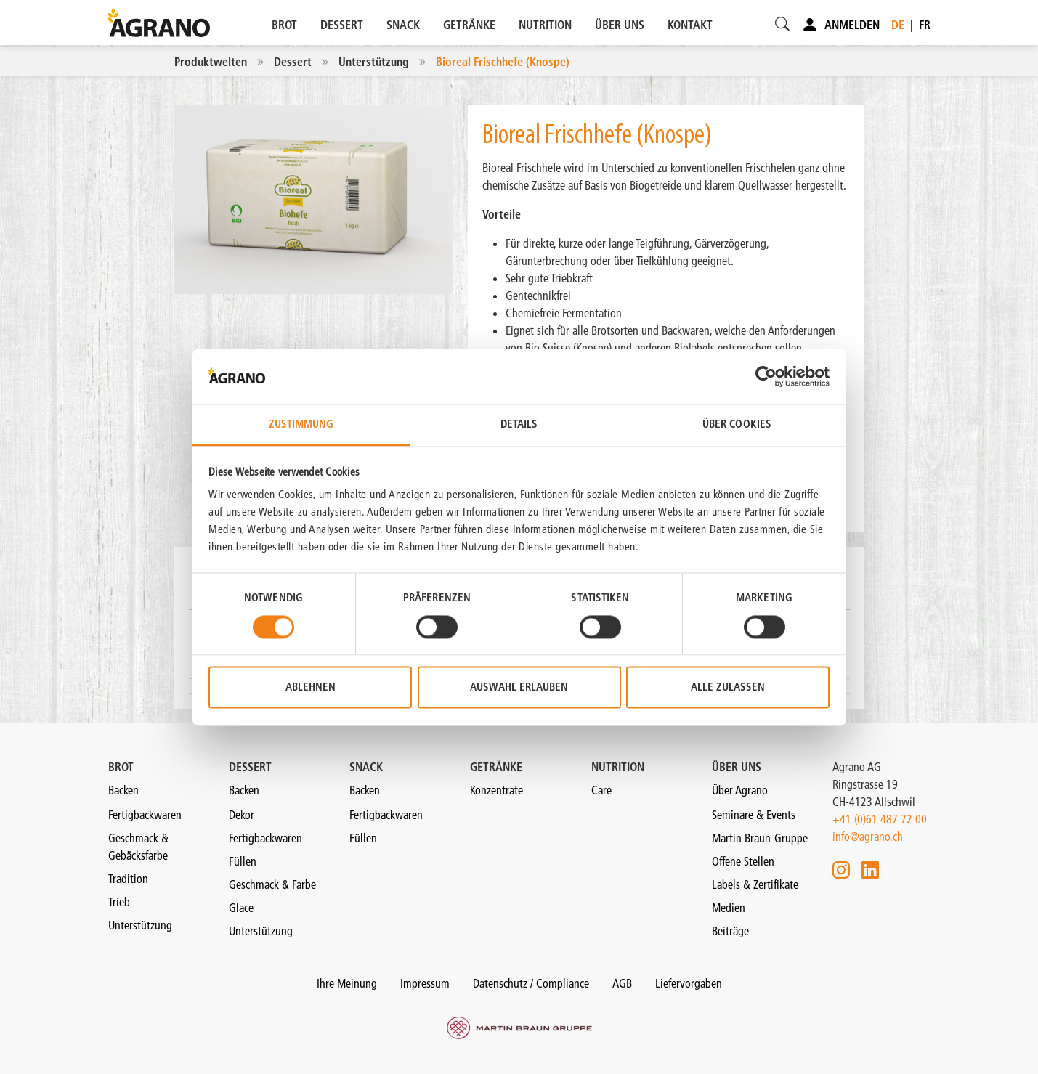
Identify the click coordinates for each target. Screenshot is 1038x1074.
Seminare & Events (753, 814)
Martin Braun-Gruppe (760, 838)
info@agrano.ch (867, 836)
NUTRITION (545, 24)
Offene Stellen (743, 861)
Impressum (425, 983)
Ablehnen (310, 687)
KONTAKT (690, 24)
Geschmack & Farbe (272, 884)
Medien (728, 907)
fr (924, 24)
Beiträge (730, 931)
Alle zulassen (728, 687)
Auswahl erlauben (519, 687)
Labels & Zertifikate (755, 884)
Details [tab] (519, 424)
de (897, 24)
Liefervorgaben (688, 983)
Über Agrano (740, 790)
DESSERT (341, 24)
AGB (622, 983)
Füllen (242, 861)
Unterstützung (140, 925)
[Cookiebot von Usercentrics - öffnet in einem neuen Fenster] (766, 376)
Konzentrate (496, 790)
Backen (123, 790)
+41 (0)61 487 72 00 (879, 819)
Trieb (119, 902)
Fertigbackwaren (145, 814)
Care (601, 790)
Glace (241, 907)
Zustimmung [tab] (301, 424)
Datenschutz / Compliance (531, 983)
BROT (284, 24)
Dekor (241, 814)
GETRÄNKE (469, 24)
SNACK (403, 24)
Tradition (128, 878)
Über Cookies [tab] (736, 424)
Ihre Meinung (347, 983)
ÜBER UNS (619, 24)
